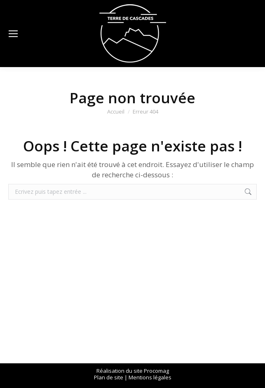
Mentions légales (150, 377)
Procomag (156, 370)
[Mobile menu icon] (13, 34)
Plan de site (108, 377)
